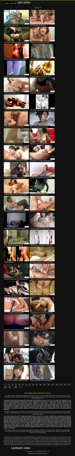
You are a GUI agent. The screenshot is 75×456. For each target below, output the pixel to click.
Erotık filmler (7, 430)
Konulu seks (47, 412)
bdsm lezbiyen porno (33, 437)
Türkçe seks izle (56, 396)
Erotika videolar (38, 414)
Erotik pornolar (19, 396)
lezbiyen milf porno (14, 443)
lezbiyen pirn (38, 443)
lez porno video (7, 440)
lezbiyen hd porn (40, 442)
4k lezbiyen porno (8, 437)
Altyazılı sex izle (16, 430)
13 (52, 385)
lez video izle (14, 440)
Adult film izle (8, 412)
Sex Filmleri (33, 413)
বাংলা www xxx (29, 451)
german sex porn (46, 396)
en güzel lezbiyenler (62, 437)
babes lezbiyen (24, 437)
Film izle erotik (38, 430)
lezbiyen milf (7, 443)
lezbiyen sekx (67, 445)
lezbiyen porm (51, 443)
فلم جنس (47, 451)
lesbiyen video (56, 439)
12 (48, 385)
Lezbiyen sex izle (57, 432)
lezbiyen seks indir (59, 445)
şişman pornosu (55, 412)
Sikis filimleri (24, 430)
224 (16, 388)
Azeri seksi (7, 396)
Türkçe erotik (42, 432)
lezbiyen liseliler (67, 442)
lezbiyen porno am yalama (10, 445)
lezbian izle (26, 440)
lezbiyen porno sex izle (21, 445)
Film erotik (30, 430)
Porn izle (13, 396)
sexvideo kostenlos (39, 397)
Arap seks (65, 432)
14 (56, 385)
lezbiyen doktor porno (22, 442)
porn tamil (23, 412)
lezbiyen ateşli (56, 440)
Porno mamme (60, 413)
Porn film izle (40, 412)
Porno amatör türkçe (44, 433)
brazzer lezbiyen (54, 437)
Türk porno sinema (37, 396)
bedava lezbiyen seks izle (44, 437)
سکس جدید (35, 451)
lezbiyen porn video (58, 443)
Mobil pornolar (27, 396)
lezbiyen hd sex (47, 442)
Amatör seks (33, 399)
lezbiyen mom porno (30, 443)
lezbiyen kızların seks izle (57, 442)
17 (69, 385)
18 (5, 388)
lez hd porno (62, 439)
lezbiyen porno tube (41, 445)
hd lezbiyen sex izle (27, 439)
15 (61, 385)
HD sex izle (20, 432)
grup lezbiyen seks (18, 439)
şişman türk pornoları (23, 413)
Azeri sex (39, 413)
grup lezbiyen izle (9, 439)
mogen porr (49, 432)
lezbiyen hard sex (32, 442)
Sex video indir (11, 397)
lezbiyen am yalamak (40, 440)
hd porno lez (41, 439)
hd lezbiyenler (35, 439)
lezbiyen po (44, 443)
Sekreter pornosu (29, 414)
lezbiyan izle (32, 440)
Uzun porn (15, 413)
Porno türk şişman (54, 430)
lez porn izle (68, 439)
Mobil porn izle (16, 412)
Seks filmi (61, 430)
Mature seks (46, 414)
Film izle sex (65, 397)
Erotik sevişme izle (33, 433)
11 (44, 385)
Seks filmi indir (34, 432)
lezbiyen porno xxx (50, 445)
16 (65, 385)
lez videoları (20, 440)
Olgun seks (53, 413)
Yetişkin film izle (49, 397)
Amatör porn (22, 397)
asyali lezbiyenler (16, 437)
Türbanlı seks (46, 413)
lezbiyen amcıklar (49, 440)
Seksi (16, 397)
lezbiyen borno (13, 442)
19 (9, 388)
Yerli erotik (63, 396)
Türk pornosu (57, 397)
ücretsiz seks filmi (32, 412)
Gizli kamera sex (42, 399)
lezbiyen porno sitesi (31, 445)
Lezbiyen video (37, 7)
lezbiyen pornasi (67, 443)
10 (40, 385)
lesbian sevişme (48, 439)
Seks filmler (45, 430)
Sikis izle (67, 413)
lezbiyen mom (22, 443)
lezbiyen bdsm (63, 440)
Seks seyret (27, 432)
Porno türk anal (12, 432)
